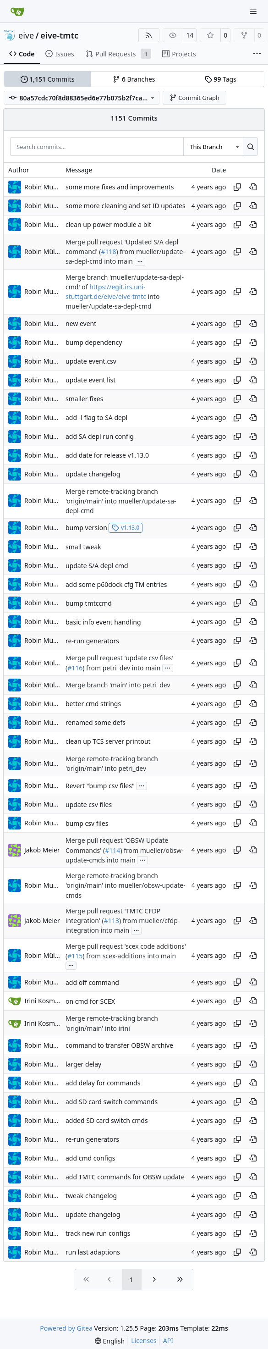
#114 (112, 850)
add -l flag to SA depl (96, 417)
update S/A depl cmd (97, 565)
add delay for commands (103, 1082)
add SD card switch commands (112, 1101)
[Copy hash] (237, 187)
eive (26, 35)
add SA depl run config (100, 436)
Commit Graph (194, 98)
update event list (90, 380)
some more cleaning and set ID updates (126, 205)
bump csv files (87, 823)
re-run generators (92, 640)
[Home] (17, 11)
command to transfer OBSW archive (119, 1045)
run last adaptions (93, 1252)
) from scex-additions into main (129, 955)
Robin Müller (42, 251)
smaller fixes (84, 398)
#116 (74, 667)
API (168, 1340)
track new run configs (98, 1233)
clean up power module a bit (108, 224)
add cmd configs (90, 1158)
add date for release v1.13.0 (107, 455)
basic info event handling (103, 622)
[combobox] (213, 146)
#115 (74, 955)
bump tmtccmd (89, 603)
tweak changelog (91, 1195)
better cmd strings (93, 703)
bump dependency (94, 342)
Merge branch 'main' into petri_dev (118, 684)
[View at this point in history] (253, 187)
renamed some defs (96, 722)
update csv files (89, 804)
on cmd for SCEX (90, 1001)
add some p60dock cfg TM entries (116, 584)
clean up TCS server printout (108, 741)
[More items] (257, 54)
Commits (48, 79)
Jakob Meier (42, 850)
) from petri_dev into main (121, 667)
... (140, 261)
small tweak (83, 546)
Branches (134, 79)
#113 (111, 920)
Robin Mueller (42, 186)
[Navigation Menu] (254, 11)
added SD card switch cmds (107, 1120)
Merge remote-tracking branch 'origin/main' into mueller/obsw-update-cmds (126, 885)
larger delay (83, 1064)
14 (189, 35)
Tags (220, 79)
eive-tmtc (59, 35)
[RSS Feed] (148, 35)
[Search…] (250, 146)
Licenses (144, 1340)
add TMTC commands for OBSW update (125, 1176)
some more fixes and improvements (120, 186)
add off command (92, 982)
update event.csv (91, 361)
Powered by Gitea (66, 1328)
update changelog (93, 474)
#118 (108, 251)
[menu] (110, 1341)
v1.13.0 (125, 527)
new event (81, 323)
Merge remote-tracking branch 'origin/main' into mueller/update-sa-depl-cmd (121, 501)
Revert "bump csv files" (100, 785)
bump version (86, 527)
